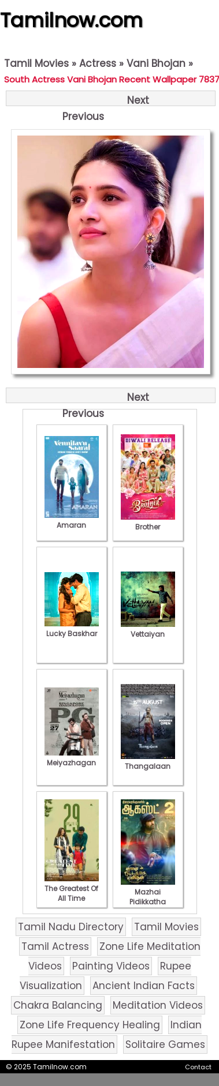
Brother (148, 522)
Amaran (71, 520)
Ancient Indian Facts (143, 986)
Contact (198, 1067)
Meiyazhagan (71, 758)
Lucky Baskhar (71, 628)
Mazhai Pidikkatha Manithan (148, 896)
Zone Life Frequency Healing (90, 1025)
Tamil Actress (55, 946)
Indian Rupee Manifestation (107, 1034)
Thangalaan (148, 761)
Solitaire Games (165, 1044)
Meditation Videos (158, 1005)
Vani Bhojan (156, 63)
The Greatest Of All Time (71, 888)
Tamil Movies (36, 63)
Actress (97, 63)
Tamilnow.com (71, 20)
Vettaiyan (148, 629)
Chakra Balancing (57, 1005)
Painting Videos (111, 966)
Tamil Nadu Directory (71, 927)
